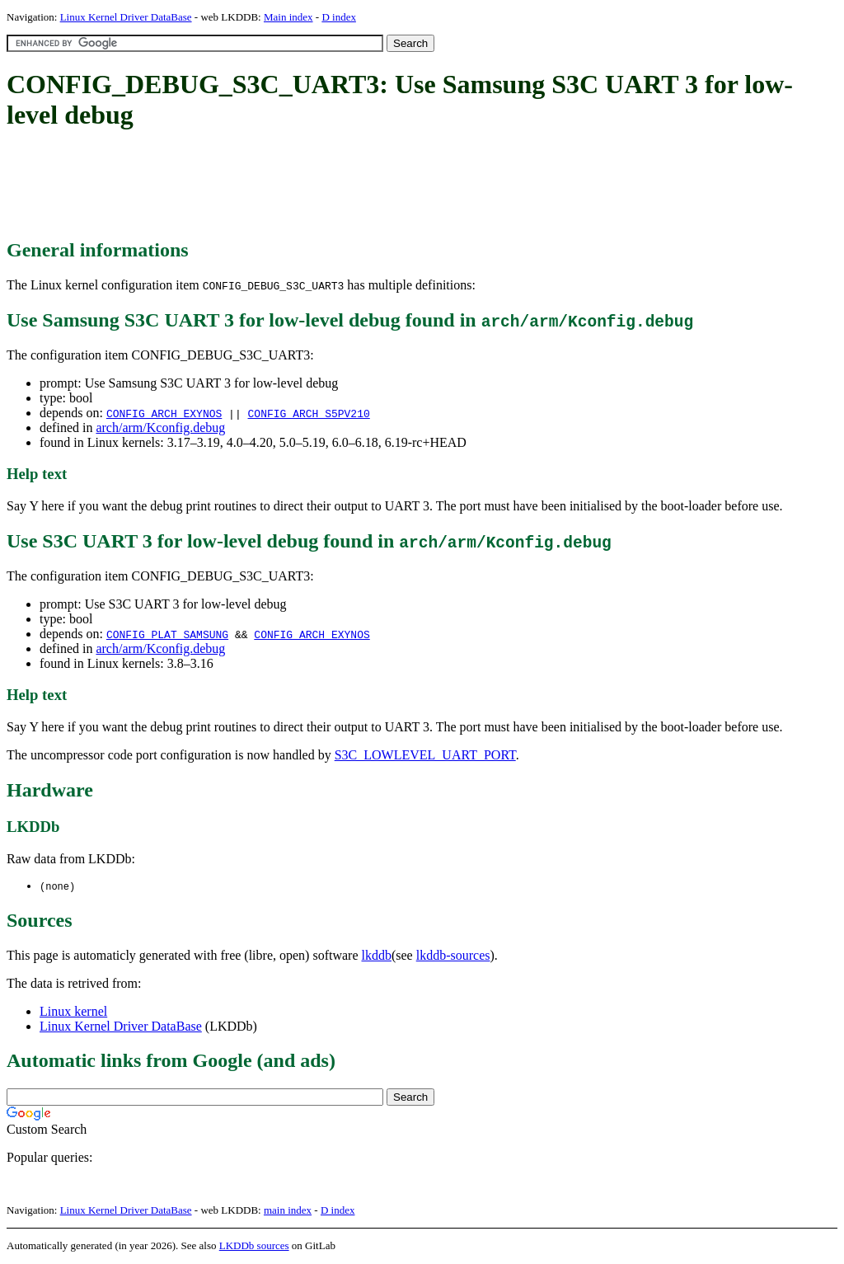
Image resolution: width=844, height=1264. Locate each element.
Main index (288, 17)
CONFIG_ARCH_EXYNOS (164, 413)
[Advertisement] (307, 185)
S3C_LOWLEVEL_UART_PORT (425, 755)
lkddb (377, 956)
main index (288, 1211)
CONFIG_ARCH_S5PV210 (308, 413)
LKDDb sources (254, 1246)
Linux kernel (73, 1012)
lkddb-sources (453, 956)
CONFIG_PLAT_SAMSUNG (167, 634)
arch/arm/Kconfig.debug (160, 428)
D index (338, 17)
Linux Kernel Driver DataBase (126, 17)
